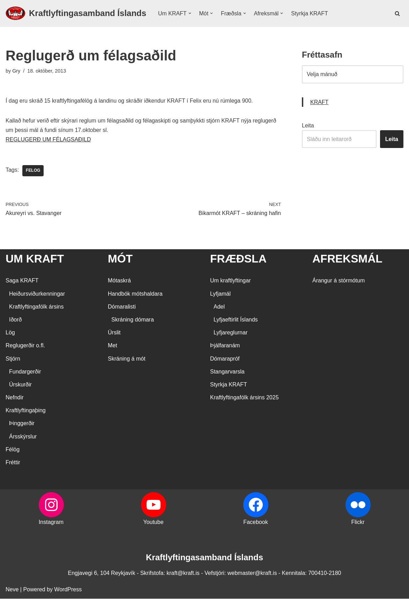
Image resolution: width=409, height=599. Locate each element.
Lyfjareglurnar (230, 333)
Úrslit (114, 333)
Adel (219, 307)
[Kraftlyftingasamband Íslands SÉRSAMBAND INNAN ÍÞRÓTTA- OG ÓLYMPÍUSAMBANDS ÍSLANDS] (76, 13)
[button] (189, 13)
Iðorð (15, 320)
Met (112, 346)
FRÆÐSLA (238, 259)
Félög (13, 450)
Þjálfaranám (225, 346)
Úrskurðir (20, 385)
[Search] (397, 13)
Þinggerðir (22, 424)
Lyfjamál (220, 294)
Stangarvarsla (227, 372)
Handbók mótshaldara (135, 294)
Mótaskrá (119, 281)
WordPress (68, 590)
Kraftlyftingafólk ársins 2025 (244, 398)
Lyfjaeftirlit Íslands (236, 320)
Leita (308, 125)
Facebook (255, 523)
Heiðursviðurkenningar (37, 294)
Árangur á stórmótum (338, 281)
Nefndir (15, 398)
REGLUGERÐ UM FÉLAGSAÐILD (48, 140)
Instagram (51, 523)
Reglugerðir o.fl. (25, 346)
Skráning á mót (127, 359)
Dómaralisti (122, 307)
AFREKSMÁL (347, 259)
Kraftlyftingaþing (26, 411)
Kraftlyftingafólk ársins (36, 307)
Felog (33, 171)
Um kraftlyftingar (230, 281)
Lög (10, 333)
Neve (12, 590)
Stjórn (13, 359)
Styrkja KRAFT (309, 13)
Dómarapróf (224, 359)
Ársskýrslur (23, 437)
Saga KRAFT (22, 281)
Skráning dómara (132, 320)
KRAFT (319, 102)
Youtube (153, 523)
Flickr (357, 523)
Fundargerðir (25, 372)
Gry (16, 71)
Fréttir (13, 463)
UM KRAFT (35, 259)
